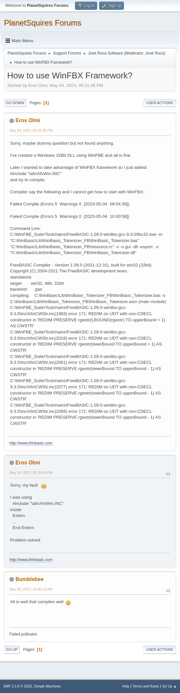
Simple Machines (47, 686)
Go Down (15, 103)
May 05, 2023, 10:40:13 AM (30, 589)
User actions (159, 103)
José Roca (154, 53)
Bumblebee (29, 579)
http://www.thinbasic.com (30, 443)
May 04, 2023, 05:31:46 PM (30, 130)
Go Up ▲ (169, 686)
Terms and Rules (146, 686)
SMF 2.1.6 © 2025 (17, 686)
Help (125, 686)
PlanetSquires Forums (42, 22)
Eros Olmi (27, 120)
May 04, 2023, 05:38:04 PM (30, 473)
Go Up (12, 650)
